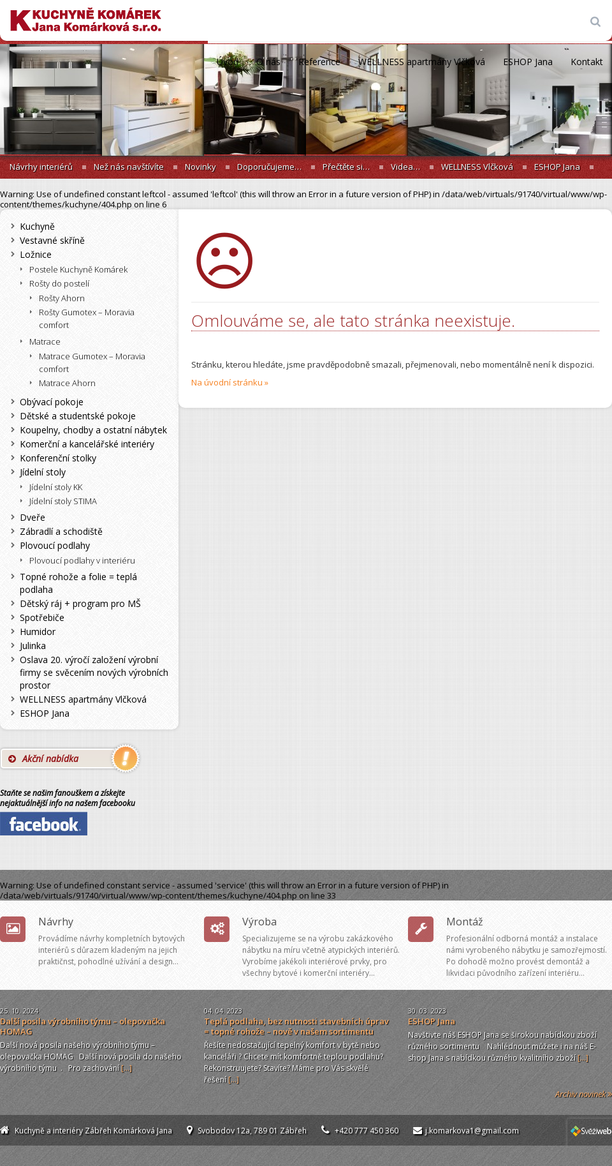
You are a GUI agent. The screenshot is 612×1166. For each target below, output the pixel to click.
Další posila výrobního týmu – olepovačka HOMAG (82, 1026)
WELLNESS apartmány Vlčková (421, 62)
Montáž (464, 922)
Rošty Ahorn (62, 298)
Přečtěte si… (346, 167)
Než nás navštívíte (129, 167)
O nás (268, 62)
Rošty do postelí (59, 283)
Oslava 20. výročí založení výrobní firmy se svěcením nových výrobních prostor (94, 672)
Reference (319, 62)
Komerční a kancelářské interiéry (87, 444)
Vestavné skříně (52, 240)
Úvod (227, 62)
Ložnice (36, 254)
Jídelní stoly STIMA (63, 501)
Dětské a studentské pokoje (78, 416)
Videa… (405, 167)
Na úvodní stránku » (229, 382)
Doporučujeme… (269, 167)
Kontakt (587, 62)
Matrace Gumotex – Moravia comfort (92, 362)
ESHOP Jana (528, 62)
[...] (126, 1068)
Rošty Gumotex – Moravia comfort (87, 318)
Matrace (45, 341)
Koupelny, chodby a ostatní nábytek (93, 430)
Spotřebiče (42, 617)
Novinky (200, 167)
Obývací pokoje (52, 402)
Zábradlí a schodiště (61, 531)
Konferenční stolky (58, 458)
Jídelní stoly (43, 472)
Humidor (37, 631)
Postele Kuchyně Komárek (78, 269)
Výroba (259, 922)
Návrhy (55, 922)
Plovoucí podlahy (55, 545)
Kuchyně (37, 226)
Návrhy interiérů (41, 167)
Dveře (32, 517)
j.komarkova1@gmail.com (472, 1130)
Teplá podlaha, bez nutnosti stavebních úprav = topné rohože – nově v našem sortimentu (296, 1026)
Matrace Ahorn (67, 383)
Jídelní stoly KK (55, 487)
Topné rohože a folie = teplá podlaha (78, 583)
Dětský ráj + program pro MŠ (80, 603)
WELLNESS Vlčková (477, 167)
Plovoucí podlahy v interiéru (82, 560)
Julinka (33, 645)
